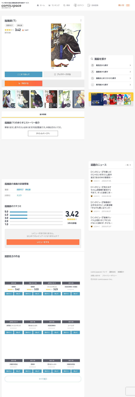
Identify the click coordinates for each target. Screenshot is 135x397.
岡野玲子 (9, 25)
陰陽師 (8, 123)
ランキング (54, 5)
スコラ (19, 195)
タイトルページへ (43, 133)
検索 (66, 5)
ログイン (78, 5)
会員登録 (92, 5)
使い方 (121, 5)
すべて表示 (43, 379)
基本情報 (43, 114)
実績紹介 (121, 272)
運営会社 (112, 272)
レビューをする (43, 242)
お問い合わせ (95, 275)
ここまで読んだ (23, 74)
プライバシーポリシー (109, 275)
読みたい (9, 293)
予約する (23, 83)
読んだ (18, 293)
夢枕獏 (19, 25)
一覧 (127, 165)
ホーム (41, 5)
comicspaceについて (99, 272)
